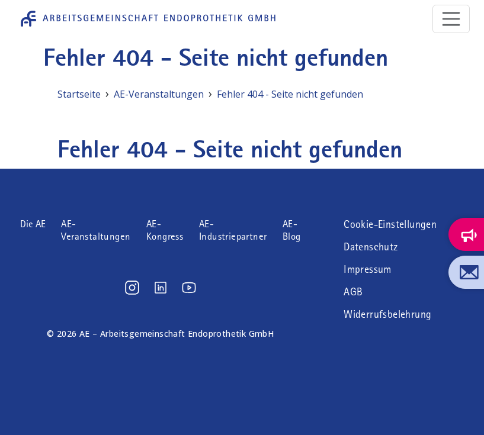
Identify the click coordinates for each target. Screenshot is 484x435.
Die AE (33, 224)
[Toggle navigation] (451, 19)
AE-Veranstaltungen (95, 230)
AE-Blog (292, 230)
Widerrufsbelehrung (387, 314)
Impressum (368, 269)
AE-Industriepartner (233, 230)
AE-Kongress (164, 230)
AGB (353, 291)
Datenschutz (371, 246)
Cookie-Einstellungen (390, 224)
